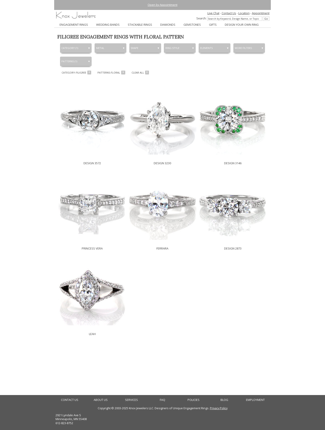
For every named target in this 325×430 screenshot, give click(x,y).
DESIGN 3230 (162, 163)
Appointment (260, 13)
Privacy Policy (219, 408)
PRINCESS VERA (92, 248)
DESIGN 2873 (232, 248)
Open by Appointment (162, 5)
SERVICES (131, 400)
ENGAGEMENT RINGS (74, 25)
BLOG (224, 400)
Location (244, 13)
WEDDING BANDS (108, 25)
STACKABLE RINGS (140, 25)
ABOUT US (101, 400)
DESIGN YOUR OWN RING (242, 25)
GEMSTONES (192, 25)
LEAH (92, 334)
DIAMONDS (167, 25)
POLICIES (194, 400)
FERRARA (162, 248)
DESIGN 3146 (232, 163)
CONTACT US (69, 400)
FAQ (162, 400)
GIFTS (213, 25)
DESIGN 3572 (92, 163)
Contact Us (229, 13)
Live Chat (213, 13)
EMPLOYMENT (255, 400)
